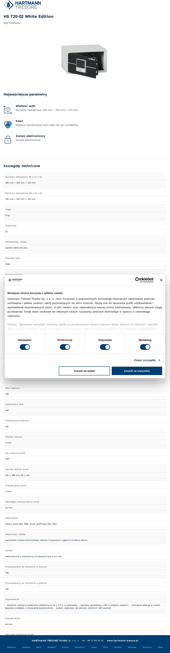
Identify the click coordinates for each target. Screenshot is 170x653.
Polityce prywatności (140, 328)
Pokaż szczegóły (145, 360)
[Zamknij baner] (161, 280)
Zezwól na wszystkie (137, 370)
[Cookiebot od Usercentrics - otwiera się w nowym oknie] (137, 280)
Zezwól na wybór (84, 370)
